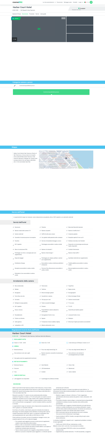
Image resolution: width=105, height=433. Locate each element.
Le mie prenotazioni (48, 2)
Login (80, 2)
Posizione (31, 14)
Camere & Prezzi (16, 14)
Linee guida (43, 14)
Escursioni (60, 2)
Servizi (37, 14)
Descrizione (25, 14)
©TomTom (91, 167)
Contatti (75, 2)
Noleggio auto (68, 2)
